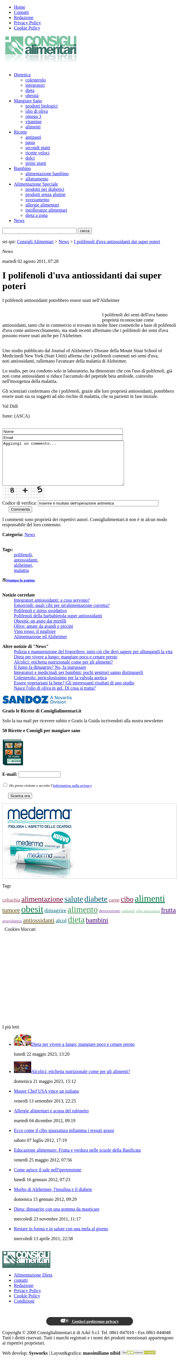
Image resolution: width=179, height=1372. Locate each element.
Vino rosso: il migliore (35, 640)
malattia (21, 579)
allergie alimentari (42, 204)
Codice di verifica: (19, 511)
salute (73, 907)
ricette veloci (37, 152)
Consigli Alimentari (35, 241)
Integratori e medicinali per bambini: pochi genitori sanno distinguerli (78, 681)
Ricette (20, 132)
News (19, 220)
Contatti (21, 12)
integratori (35, 85)
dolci (30, 158)
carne (114, 908)
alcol (61, 929)
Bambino (22, 168)
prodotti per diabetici (44, 189)
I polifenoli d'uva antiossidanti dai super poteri (117, 241)
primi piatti (35, 163)
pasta (30, 142)
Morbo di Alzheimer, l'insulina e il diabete (53, 1198)
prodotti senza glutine (45, 194)
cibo (127, 908)
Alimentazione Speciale (36, 184)
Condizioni (24, 1309)
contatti (21, 1288)
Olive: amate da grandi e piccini (43, 634)
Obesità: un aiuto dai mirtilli (40, 629)
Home (19, 7)
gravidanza (12, 929)
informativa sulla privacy (72, 794)
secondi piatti (37, 147)
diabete (95, 907)
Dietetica (22, 74)
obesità (31, 95)
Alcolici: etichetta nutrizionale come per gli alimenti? (63, 670)
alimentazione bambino (47, 173)
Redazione (24, 17)
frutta (168, 918)
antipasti (33, 137)
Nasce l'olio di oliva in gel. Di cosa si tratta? (55, 696)
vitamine (33, 121)
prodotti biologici (41, 106)
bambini (97, 928)
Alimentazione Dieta (33, 1283)
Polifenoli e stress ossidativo (40, 619)
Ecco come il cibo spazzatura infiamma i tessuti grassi (64, 1139)
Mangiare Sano (28, 100)
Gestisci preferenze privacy (89, 1329)
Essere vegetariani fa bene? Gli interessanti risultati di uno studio (74, 691)
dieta (29, 90)
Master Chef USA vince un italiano (46, 1099)
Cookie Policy (27, 27)
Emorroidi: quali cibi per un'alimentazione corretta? (62, 614)
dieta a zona (36, 215)
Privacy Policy (27, 22)
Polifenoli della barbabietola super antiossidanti (58, 624)
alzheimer (23, 573)
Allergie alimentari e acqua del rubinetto (51, 1119)
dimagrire (56, 919)
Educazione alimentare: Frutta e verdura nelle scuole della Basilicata (77, 1158)
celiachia (11, 908)
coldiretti (128, 919)
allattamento (36, 178)
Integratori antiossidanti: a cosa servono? (52, 608)
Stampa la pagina (20, 589)
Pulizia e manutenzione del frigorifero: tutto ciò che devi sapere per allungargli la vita (93, 660)
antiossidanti (25, 568)
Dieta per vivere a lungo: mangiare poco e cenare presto (65, 665)
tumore (11, 918)
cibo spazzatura (148, 919)
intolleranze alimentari (46, 210)
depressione (109, 919)
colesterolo (35, 79)
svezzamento (37, 199)
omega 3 (33, 116)
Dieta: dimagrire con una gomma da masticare (56, 1217)
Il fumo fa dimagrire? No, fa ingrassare (50, 675)
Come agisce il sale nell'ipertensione (47, 1178)
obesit (32, 918)
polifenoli (23, 563)
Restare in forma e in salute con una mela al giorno (61, 1237)
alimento (82, 918)
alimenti (32, 126)
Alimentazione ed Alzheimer (40, 645)
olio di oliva (36, 111)
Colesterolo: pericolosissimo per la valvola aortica (60, 686)
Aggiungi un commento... (70, 467)
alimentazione (42, 908)
